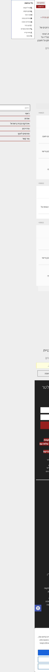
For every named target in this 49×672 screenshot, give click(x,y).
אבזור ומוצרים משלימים (35, 571)
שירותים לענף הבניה (36, 561)
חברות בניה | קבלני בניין (34, 551)
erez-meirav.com (39, 176)
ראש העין (41, 607)
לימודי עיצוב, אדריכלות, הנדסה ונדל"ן (28, 574)
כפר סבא (28, 598)
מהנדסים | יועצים (37, 544)
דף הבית (43, 17)
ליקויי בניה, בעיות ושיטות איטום (33, 499)
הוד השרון (40, 601)
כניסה (38, 462)
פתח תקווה (14, 588)
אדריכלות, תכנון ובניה (37, 494)
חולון (43, 594)
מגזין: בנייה (41, 519)
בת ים (42, 604)
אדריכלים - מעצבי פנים (35, 538)
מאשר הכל (24, 652)
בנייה (42, 624)
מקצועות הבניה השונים (35, 554)
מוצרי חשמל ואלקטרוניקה (34, 567)
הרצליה (28, 594)
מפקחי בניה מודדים (36, 548)
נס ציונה (15, 604)
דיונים (35, 17)
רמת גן (16, 591)
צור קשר (42, 513)
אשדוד (42, 598)
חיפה (16, 594)
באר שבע (15, 601)
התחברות (6, 2)
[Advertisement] (24, 77)
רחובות (29, 591)
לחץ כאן (31, 465)
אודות (43, 516)
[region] (24, 650)
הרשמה (6, 6)
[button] (3, 608)
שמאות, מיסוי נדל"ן (38, 496)
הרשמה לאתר (40, 508)
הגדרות (24, 659)
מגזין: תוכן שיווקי (39, 522)
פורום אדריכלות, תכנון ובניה (19, 17)
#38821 (6, 222)
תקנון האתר (41, 524)
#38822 (6, 183)
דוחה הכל (24, 666)
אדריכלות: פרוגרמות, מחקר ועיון (31, 621)
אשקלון (29, 604)
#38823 (6, 113)
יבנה (30, 607)
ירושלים (28, 588)
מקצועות (41, 541)
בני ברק (28, 601)
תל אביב (41, 588)
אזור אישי (42, 505)
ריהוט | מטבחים (38, 564)
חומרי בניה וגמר (38, 557)
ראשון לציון (40, 591)
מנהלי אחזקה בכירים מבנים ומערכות (30, 502)
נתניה (16, 598)
